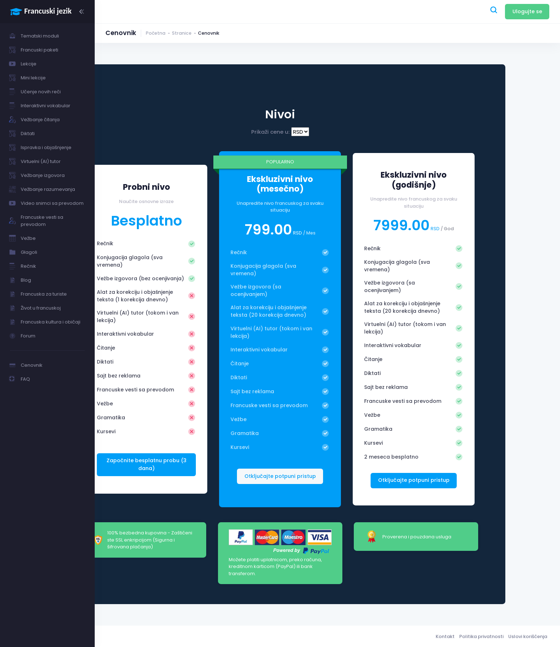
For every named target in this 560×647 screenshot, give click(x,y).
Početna (155, 33)
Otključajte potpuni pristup (459, 480)
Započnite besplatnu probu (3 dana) (196, 467)
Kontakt (445, 635)
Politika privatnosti (481, 635)
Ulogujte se (527, 11)
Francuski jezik (155, 635)
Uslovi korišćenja (527, 635)
